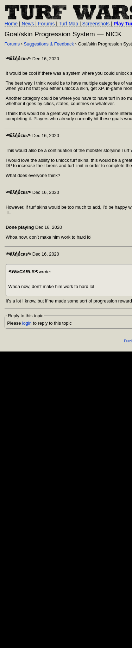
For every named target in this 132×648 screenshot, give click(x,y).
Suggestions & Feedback (49, 44)
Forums (46, 23)
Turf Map (68, 23)
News (28, 23)
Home (11, 23)
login (27, 323)
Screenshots (96, 23)
